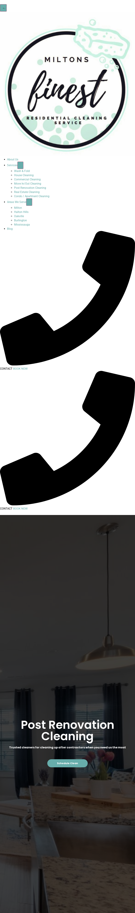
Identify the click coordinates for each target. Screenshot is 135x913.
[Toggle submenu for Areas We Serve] (29, 202)
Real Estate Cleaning (27, 192)
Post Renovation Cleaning (30, 187)
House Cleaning (24, 175)
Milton (18, 207)
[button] (3, 8)
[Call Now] (67, 364)
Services (12, 165)
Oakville (19, 216)
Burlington (20, 220)
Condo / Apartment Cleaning (31, 196)
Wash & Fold (22, 171)
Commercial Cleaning (27, 179)
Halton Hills (21, 212)
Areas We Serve (16, 202)
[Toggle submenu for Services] (20, 165)
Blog (10, 228)
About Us (12, 159)
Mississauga (22, 224)
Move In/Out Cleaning (27, 183)
